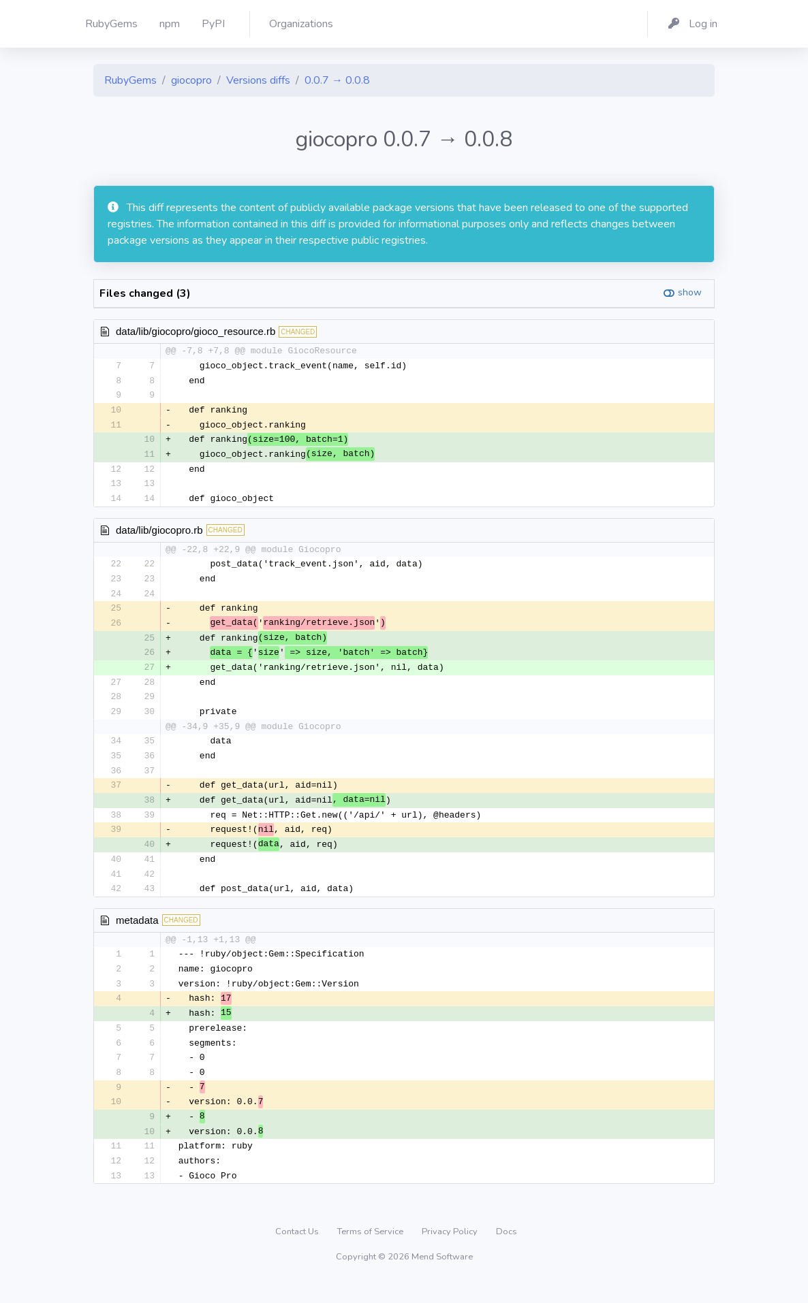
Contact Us (298, 1252)
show (690, 292)
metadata (137, 933)
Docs (506, 1252)
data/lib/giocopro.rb (159, 534)
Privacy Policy (451, 1252)
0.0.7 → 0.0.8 (337, 80)
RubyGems (130, 80)
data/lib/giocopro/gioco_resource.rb (195, 331)
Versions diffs (258, 80)
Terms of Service (371, 1252)
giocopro (191, 80)
